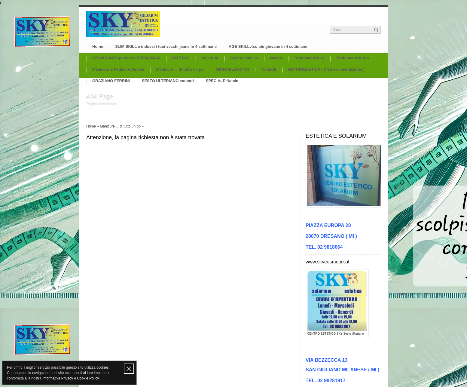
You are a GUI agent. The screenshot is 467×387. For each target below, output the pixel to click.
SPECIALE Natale (222, 80)
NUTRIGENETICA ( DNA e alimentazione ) (326, 69)
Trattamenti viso (309, 58)
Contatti (268, 69)
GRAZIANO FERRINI (111, 80)
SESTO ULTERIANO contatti (168, 80)
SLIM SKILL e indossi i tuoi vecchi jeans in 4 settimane (166, 46)
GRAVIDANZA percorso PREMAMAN (126, 58)
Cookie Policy (88, 378)
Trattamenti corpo (352, 58)
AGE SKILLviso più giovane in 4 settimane (268, 46)
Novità (276, 58)
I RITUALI (181, 58)
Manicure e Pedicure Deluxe (118, 69)
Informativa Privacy (57, 378)
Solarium (209, 58)
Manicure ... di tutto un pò (180, 69)
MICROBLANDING (232, 69)
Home (97, 46)
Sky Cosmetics (244, 58)
